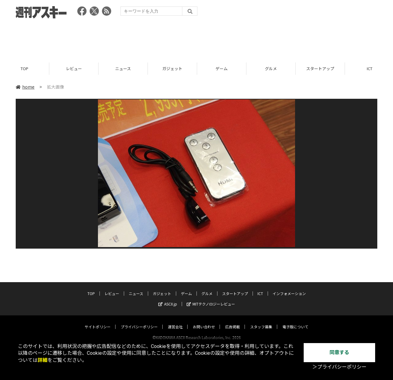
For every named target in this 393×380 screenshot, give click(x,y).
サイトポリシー (98, 320)
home (25, 87)
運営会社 (175, 320)
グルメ (271, 68)
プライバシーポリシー (139, 320)
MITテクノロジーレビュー (211, 298)
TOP (24, 68)
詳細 (42, 360)
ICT (260, 287)
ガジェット (172, 68)
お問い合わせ (204, 320)
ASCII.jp (167, 298)
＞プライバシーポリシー (339, 367)
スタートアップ (320, 68)
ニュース (123, 68)
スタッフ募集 (261, 320)
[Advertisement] (196, 38)
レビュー (74, 68)
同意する (339, 352)
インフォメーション (289, 287)
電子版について (295, 320)
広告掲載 (232, 320)
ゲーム (222, 68)
